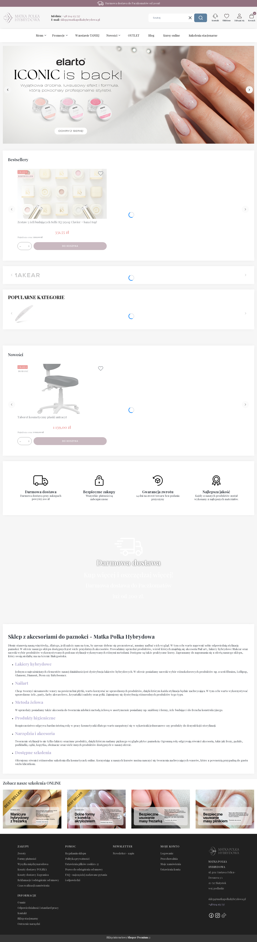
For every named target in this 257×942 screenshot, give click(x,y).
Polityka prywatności (77, 858)
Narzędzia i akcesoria (35, 733)
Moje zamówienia (170, 864)
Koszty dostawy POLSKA (32, 869)
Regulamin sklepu (75, 853)
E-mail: (75, 19)
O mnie (21, 902)
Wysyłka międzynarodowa (32, 864)
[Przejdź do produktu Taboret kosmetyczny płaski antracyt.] (62, 389)
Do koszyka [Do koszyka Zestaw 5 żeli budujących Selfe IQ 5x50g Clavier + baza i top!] (70, 246)
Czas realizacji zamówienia (33, 885)
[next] (249, 89)
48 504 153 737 (217, 904)
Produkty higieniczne (35, 718)
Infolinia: (65, 16)
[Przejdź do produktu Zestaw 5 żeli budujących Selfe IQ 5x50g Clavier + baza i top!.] (62, 194)
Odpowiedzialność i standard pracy (38, 908)
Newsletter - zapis (123, 853)
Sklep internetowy (127, 937)
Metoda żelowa (29, 702)
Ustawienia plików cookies (80, 864)
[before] (7, 89)
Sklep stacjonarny (27, 918)
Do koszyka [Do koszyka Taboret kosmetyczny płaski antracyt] (70, 441)
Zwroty (21, 853)
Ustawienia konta (170, 869)
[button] (200, 18)
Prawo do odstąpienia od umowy (84, 869)
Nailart (21, 683)
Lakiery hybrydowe (33, 664)
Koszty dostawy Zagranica (33, 875)
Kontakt (22, 913)
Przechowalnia (169, 858)
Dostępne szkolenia (33, 752)
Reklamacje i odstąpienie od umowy (38, 880)
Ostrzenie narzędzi (28, 924)
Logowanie (166, 853)
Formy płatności (26, 858)
